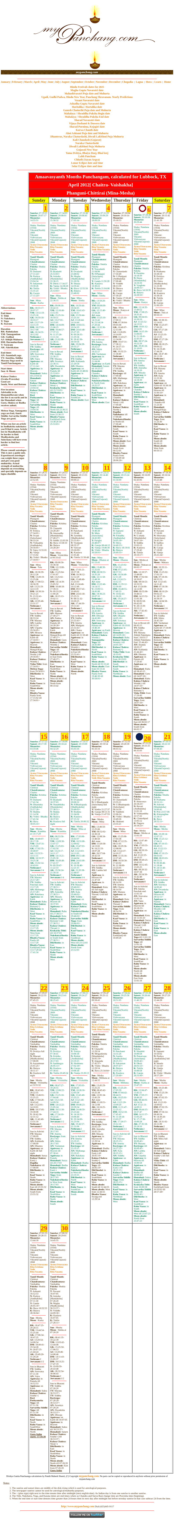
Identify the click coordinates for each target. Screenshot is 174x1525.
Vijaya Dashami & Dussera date (87, 123)
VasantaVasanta (101, 248)
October (89, 81)
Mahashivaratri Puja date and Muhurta (87, 93)
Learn (157, 81)
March (28, 81)
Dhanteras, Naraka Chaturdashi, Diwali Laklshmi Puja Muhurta (86, 136)
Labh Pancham (87, 156)
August (65, 81)
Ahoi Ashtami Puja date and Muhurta (87, 133)
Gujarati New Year (87, 149)
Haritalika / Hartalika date (87, 106)
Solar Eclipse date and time (87, 166)
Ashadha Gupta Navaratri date (87, 103)
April (36, 81)
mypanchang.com (87, 72)
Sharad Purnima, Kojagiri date (87, 126)
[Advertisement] (15, 35)
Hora (149, 81)
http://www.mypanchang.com (77, 1506)
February (17, 81)
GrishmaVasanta (101, 1028)
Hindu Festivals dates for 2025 (87, 86)
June (50, 81)
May (43, 81)
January (5, 81)
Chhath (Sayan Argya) (87, 159)
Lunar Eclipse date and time (87, 162)
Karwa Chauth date (87, 130)
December (114, 81)
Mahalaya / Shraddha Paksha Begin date (87, 113)
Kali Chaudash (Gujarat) (87, 139)
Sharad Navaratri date (87, 120)
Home (167, 81)
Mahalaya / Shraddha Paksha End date (87, 116)
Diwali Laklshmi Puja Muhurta (87, 146)
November (101, 81)
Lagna (139, 81)
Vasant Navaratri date (87, 100)
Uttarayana (38, 244)
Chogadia (127, 81)
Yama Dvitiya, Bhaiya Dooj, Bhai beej (87, 153)
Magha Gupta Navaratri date (87, 90)
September (77, 81)
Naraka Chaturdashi (87, 143)
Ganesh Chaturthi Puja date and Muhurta (87, 110)
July (57, 81)
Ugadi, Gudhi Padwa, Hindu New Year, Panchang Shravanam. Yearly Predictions (87, 97)
